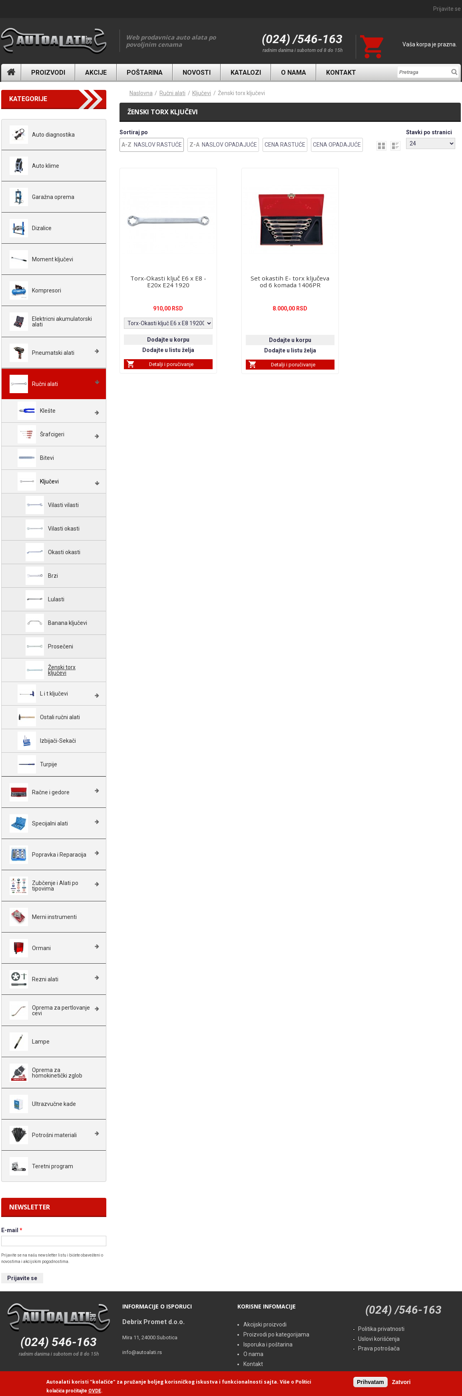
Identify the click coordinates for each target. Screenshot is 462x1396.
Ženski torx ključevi (241, 93)
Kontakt (341, 72)
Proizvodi (48, 72)
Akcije (96, 72)
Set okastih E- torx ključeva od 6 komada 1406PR (290, 281)
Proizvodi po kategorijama (276, 1334)
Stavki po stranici (429, 132)
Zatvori (401, 1383)
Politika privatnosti (381, 1329)
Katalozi (246, 72)
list (395, 146)
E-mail (11, 1230)
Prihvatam (370, 1383)
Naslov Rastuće (158, 144)
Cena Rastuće (285, 144)
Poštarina (145, 72)
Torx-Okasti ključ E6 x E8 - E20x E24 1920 (168, 281)
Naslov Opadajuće (229, 144)
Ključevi (201, 93)
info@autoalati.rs (142, 1352)
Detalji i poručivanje (171, 364)
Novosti (197, 72)
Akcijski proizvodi (265, 1324)
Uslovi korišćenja (379, 1339)
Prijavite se (447, 9)
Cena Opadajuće (337, 144)
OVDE (94, 1392)
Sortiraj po (133, 132)
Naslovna (11, 72)
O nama (293, 72)
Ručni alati (172, 93)
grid (381, 146)
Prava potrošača (379, 1348)
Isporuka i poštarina (268, 1344)
